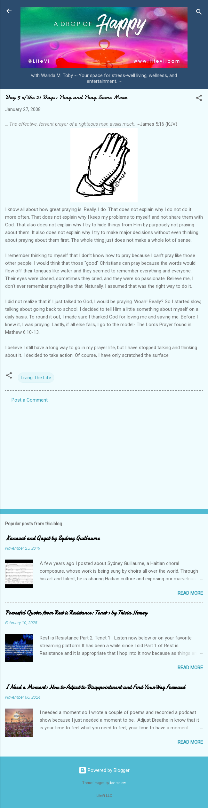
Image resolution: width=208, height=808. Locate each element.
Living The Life (36, 377)
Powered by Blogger (104, 770)
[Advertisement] (104, 454)
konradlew (118, 783)
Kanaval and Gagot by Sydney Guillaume (52, 538)
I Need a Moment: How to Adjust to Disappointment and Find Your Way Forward (95, 687)
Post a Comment (30, 400)
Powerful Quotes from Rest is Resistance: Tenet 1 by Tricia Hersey (76, 613)
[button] (199, 99)
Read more (190, 593)
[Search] (199, 13)
